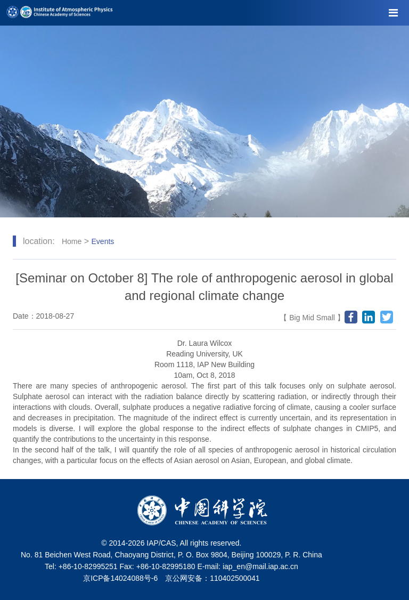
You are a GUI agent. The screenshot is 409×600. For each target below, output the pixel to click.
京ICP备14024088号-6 (120, 578)
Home (71, 241)
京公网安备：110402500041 (212, 578)
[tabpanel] (204, 121)
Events (103, 241)
